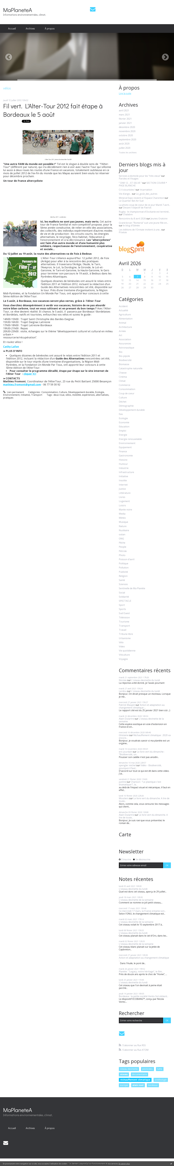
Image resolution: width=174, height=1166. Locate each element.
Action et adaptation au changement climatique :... (142, 706)
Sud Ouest (124, 613)
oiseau (124, 1074)
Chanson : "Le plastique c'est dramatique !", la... (140, 783)
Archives (30, 28)
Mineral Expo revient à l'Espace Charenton (141, 197)
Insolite (123, 480)
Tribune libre (126, 634)
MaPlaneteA (17, 10)
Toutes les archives (128, 152)
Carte (125, 834)
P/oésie (123, 232)
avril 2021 (124, 110)
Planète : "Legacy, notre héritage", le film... (141, 971)
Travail (122, 630)
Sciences (123, 584)
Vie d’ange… (125, 193)
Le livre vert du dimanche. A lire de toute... (144, 800)
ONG (121, 538)
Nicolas (123, 680)
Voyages (123, 659)
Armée (122, 331)
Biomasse (124, 364)
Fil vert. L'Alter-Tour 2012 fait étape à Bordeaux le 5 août (53, 110)
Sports (122, 609)
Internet (123, 484)
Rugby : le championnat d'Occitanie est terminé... (144, 211)
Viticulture (124, 654)
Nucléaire (124, 530)
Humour (123, 464)
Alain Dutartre (126, 718)
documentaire (139, 1074)
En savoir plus (124, 1163)
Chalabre (128, 214)
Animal (122, 322)
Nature (123, 526)
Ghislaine (124, 735)
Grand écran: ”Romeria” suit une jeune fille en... (143, 222)
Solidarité (124, 596)
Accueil (12, 28)
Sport (122, 605)
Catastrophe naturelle (130, 368)
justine (122, 781)
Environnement (11, 394)
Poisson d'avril (126, 559)
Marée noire (125, 509)
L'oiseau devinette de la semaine (141, 720)
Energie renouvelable (130, 439)
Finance (123, 451)
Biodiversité (125, 360)
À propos (50, 28)
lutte (159, 1068)
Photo (122, 555)
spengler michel (127, 765)
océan (122, 534)
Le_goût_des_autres (146, 193)
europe (124, 1085)
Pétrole (123, 551)
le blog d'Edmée (131, 225)
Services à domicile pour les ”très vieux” (140, 175)
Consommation (50, 392)
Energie (123, 435)
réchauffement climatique (135, 1079)
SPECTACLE (125, 601)
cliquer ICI (29, 373)
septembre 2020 (127, 139)
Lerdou (123, 691)
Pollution (124, 567)
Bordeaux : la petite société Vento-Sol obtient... (143, 996)
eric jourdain (125, 751)
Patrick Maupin (127, 704)
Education (124, 426)
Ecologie (99, 392)
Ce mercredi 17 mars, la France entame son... (142, 910)
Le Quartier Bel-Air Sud (131, 200)
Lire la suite (125, 93)
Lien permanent (13, 392)
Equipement (125, 447)
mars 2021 (124, 114)
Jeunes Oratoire (159, 218)
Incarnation (146, 189)
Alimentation (125, 318)
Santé (122, 580)
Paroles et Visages (128, 178)
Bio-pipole (124, 356)
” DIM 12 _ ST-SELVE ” (130, 182)
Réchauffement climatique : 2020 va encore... (145, 736)
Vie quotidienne (127, 650)
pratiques (8, 397)
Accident (123, 306)
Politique (123, 563)
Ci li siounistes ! (127, 189)
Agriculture (125, 314)
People (122, 547)
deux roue (59, 394)
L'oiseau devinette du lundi (145, 680)
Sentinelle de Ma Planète (132, 588)
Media (122, 513)
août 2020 (124, 143)
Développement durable (81, 392)
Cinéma (123, 376)
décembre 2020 (127, 127)
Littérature (124, 493)
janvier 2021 (125, 123)
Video (122, 646)
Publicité (123, 572)
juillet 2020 (124, 148)
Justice (122, 489)
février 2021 (125, 118)
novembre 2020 (127, 131)
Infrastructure (126, 472)
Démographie (126, 405)
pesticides (147, 1068)
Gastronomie (126, 455)
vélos (68, 394)
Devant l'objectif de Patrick (137, 207)
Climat (122, 381)
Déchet (122, 401)
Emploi (122, 430)
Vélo (121, 642)
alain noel (138, 1085)
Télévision (124, 617)
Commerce (124, 385)
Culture (63, 392)
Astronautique (126, 347)
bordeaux (153, 1085)
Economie (124, 422)
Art (120, 335)
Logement (124, 501)
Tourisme (124, 621)
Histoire (123, 460)
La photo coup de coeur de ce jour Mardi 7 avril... (144, 204)
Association (125, 339)
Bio (120, 352)
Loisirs (122, 505)
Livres (122, 497)
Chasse (123, 372)
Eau (121, 414)
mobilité (76, 394)
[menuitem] (12, 28)
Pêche (122, 542)
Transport (36, 394)
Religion (123, 576)
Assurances (125, 343)
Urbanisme (125, 638)
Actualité (123, 310)
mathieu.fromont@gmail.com (22, 384)
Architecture (125, 327)
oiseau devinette (129, 1068)
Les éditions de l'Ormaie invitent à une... (140, 229)
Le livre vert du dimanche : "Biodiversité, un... (141, 753)
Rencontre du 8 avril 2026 (132, 218)
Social (122, 592)
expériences (88, 394)
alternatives (102, 394)
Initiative (25, 394)
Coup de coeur (126, 393)
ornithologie (161, 1079)
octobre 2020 (126, 135)
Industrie (124, 468)
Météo (122, 518)
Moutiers (124, 798)
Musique (123, 522)
